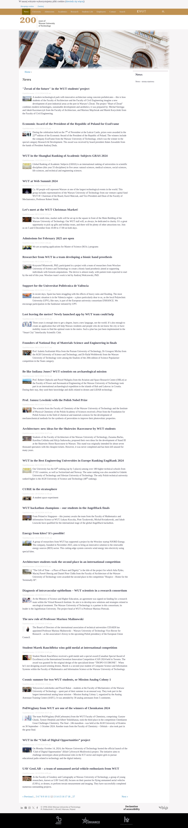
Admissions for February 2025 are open (48, 238)
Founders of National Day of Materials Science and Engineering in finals (69, 342)
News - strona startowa (144, 81)
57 (74, 796)
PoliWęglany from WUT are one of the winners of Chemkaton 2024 (66, 708)
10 (46, 796)
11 (49, 796)
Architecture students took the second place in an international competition (71, 561)
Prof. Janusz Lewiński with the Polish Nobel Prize (55, 400)
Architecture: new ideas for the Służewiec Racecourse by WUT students (69, 428)
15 (60, 796)
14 (57, 796)
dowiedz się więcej (75, 1)
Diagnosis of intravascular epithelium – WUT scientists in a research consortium (74, 590)
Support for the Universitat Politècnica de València (55, 285)
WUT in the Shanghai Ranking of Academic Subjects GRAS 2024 (65, 155)
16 (63, 796)
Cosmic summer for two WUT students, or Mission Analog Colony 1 (66, 679)
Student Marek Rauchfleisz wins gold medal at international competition (69, 647)
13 (54, 796)
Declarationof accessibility (131, 808)
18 (69, 796)
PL (163, 11)
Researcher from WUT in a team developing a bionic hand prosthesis (67, 257)
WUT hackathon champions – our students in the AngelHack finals (66, 508)
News (138, 74)
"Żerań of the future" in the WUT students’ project (55, 88)
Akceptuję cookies (27, 6)
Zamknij (41, 6)
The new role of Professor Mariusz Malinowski (53, 619)
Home (27, 72)
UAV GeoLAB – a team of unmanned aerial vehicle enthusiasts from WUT (70, 768)
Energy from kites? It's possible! (43, 533)
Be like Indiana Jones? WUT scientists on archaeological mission (64, 371)
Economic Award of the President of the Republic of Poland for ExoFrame (70, 123)
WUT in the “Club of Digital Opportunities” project (56, 740)
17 (66, 796)
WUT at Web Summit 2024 (40, 181)
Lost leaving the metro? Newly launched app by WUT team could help (68, 314)
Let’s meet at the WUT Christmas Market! (50, 209)
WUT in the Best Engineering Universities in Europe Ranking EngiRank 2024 (73, 460)
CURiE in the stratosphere (39, 489)
